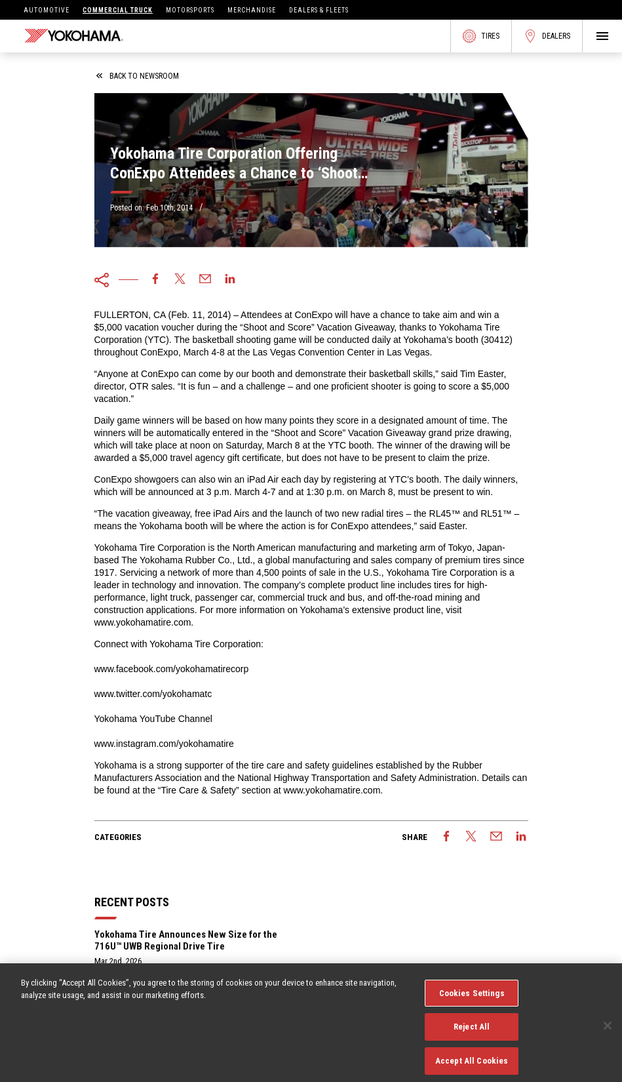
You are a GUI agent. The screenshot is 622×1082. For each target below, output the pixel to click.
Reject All (472, 1033)
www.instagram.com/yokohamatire (164, 743)
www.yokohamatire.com (142, 622)
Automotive (46, 10)
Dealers (547, 36)
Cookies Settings (472, 999)
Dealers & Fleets (319, 10)
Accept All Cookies (471, 1067)
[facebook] (155, 280)
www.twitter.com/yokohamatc (153, 694)
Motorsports (190, 10)
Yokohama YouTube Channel (153, 718)
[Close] (607, 1031)
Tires (481, 36)
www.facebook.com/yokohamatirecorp (171, 669)
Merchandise (251, 10)
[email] (205, 280)
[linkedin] (230, 280)
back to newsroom (137, 76)
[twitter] (180, 280)
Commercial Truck (118, 10)
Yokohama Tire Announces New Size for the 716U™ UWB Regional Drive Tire (185, 940)
